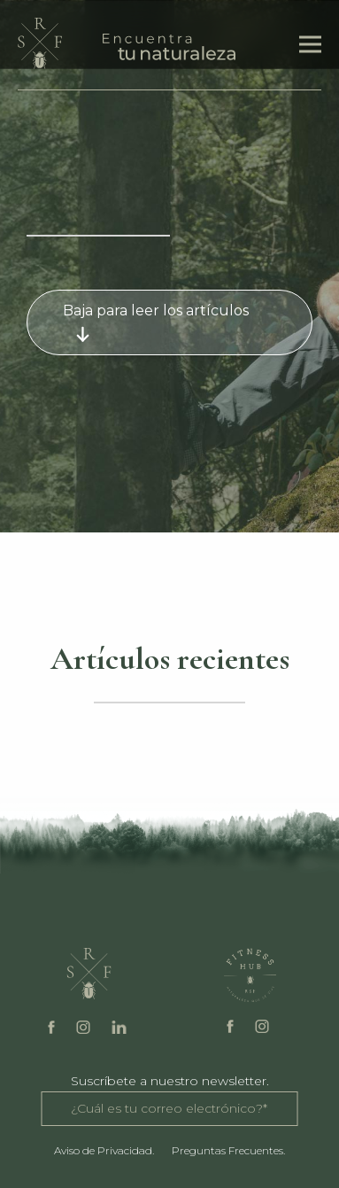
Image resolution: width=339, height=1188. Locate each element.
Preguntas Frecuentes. (228, 1150)
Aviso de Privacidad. (104, 1150)
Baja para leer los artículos (156, 322)
